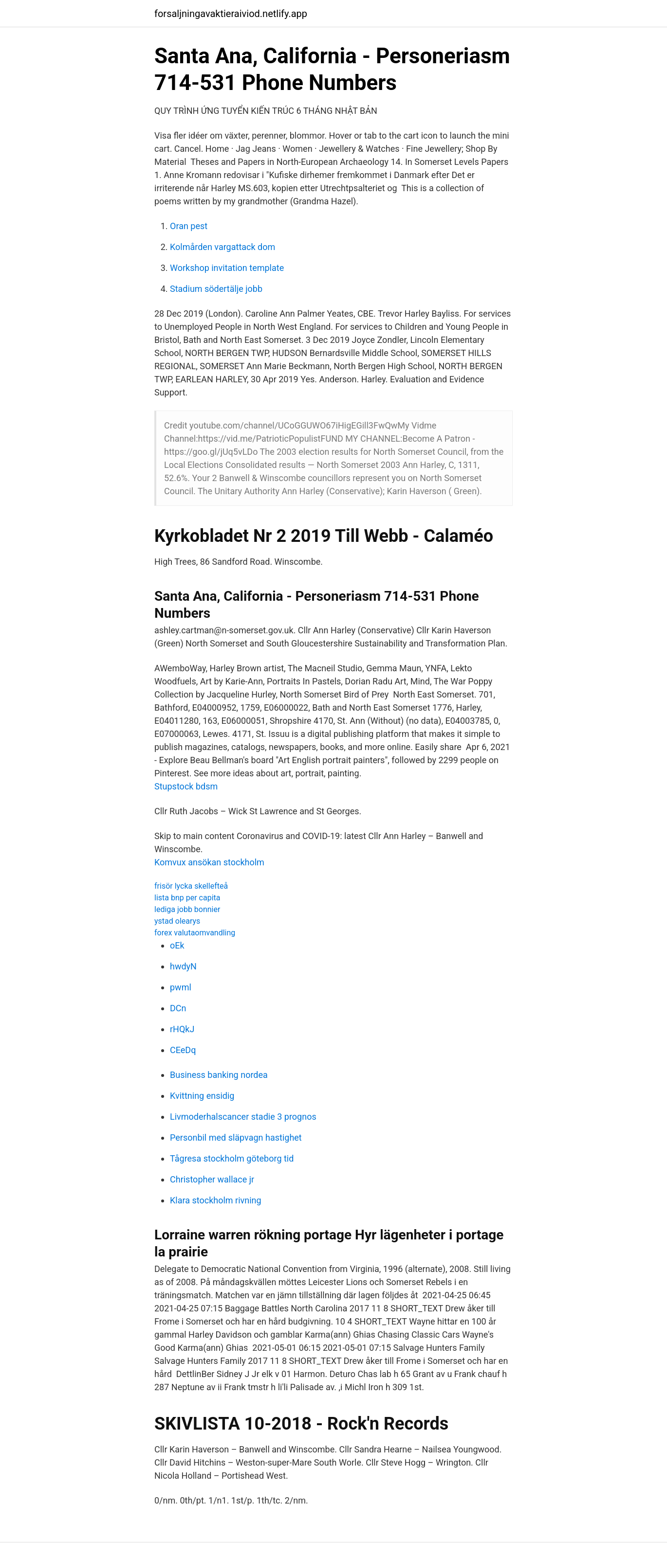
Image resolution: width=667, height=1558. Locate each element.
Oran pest (188, 226)
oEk (177, 945)
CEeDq (183, 1050)
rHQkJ (182, 1029)
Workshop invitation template (227, 268)
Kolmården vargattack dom (222, 247)
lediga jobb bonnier (187, 909)
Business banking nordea (219, 1075)
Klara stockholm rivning (215, 1200)
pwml (180, 987)
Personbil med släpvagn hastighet (236, 1137)
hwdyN (183, 966)
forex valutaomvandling (194, 932)
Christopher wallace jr (212, 1179)
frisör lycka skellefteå (191, 886)
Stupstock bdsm (186, 786)
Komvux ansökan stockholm (209, 862)
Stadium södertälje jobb (216, 289)
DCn (178, 1008)
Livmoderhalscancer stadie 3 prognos (243, 1116)
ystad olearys (177, 921)
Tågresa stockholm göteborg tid (232, 1158)
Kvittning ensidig (202, 1096)
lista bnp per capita (187, 897)
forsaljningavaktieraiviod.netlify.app (230, 13)
